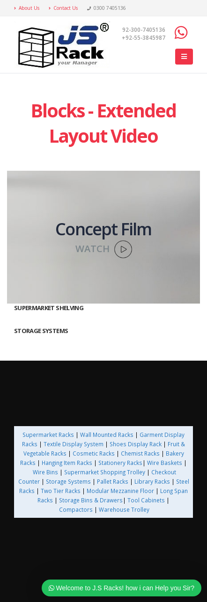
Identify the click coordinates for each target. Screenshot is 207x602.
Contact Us (63, 8)
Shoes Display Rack (136, 444)
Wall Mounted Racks (106, 434)
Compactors (76, 509)
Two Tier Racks (61, 490)
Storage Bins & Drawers (91, 500)
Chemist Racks (140, 453)
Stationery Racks (120, 462)
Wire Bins (45, 472)
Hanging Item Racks (67, 462)
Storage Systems (68, 481)
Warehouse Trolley (124, 509)
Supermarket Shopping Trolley (104, 472)
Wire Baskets (164, 462)
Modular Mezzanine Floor (120, 490)
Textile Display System (74, 444)
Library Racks (152, 481)
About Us (26, 8)
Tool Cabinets (146, 500)
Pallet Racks (112, 481)
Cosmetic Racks (94, 453)
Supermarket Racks (48, 434)
